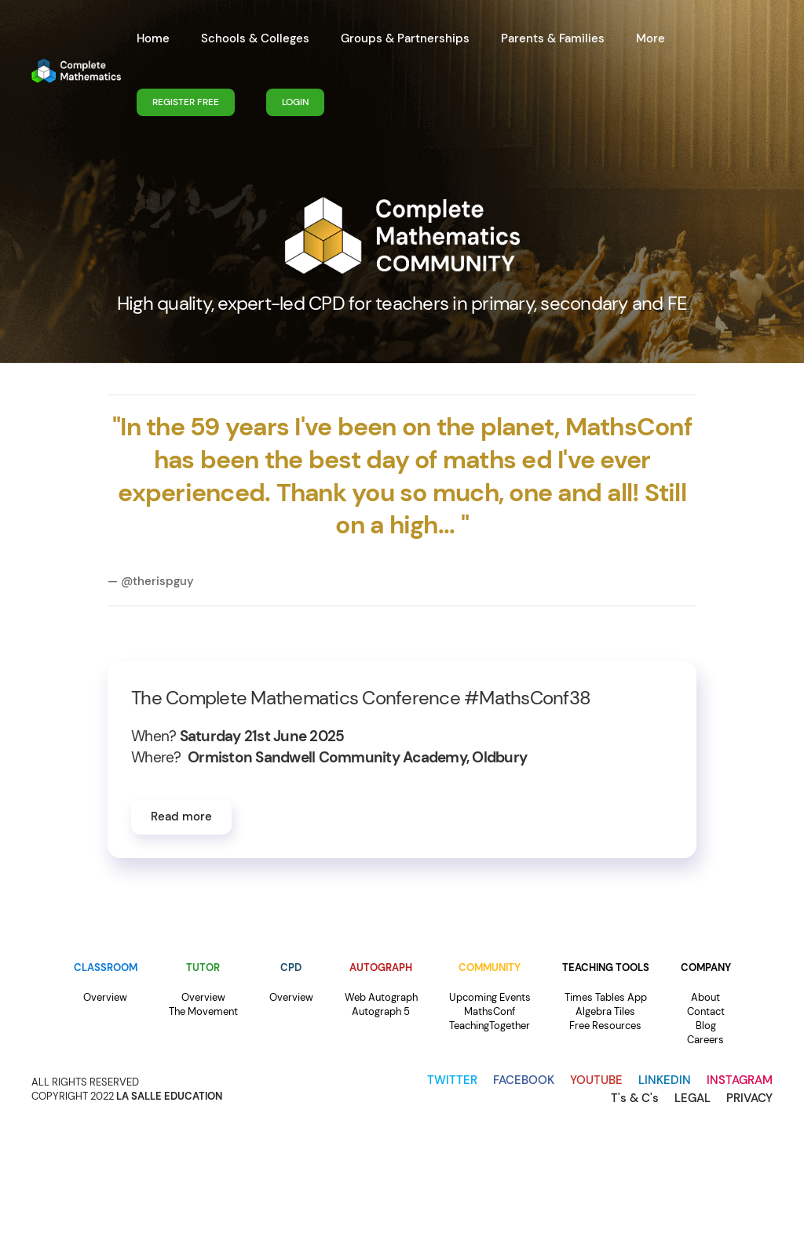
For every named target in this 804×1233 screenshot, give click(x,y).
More (650, 38)
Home (153, 38)
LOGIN (295, 102)
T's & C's (635, 1098)
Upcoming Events (490, 997)
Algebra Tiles (605, 1011)
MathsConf (489, 1011)
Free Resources (605, 1025)
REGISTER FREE (185, 102)
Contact (706, 1011)
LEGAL (692, 1098)
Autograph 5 (381, 1011)
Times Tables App (606, 997)
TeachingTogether (489, 1025)
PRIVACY (749, 1098)
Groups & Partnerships (405, 38)
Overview (105, 997)
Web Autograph (381, 997)
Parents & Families (553, 38)
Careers (705, 1039)
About (705, 997)
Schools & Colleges (255, 38)
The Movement (203, 1011)
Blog (706, 1025)
